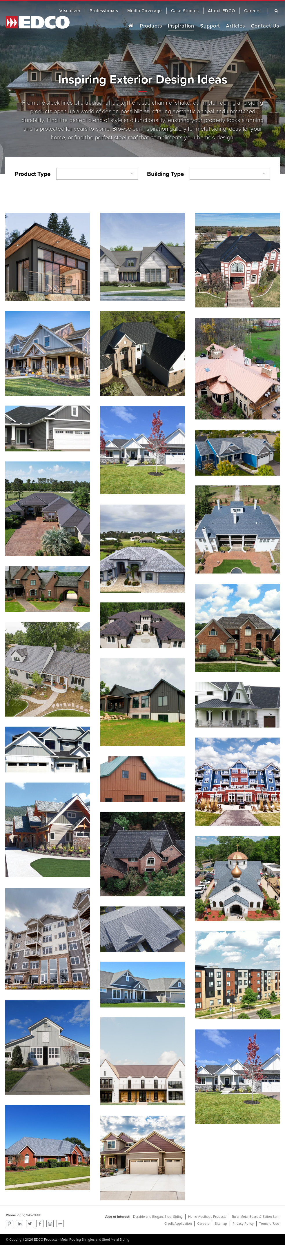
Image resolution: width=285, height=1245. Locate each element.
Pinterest (9, 1223)
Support (210, 26)
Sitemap (221, 1223)
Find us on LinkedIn (19, 1223)
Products (151, 26)
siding (255, 102)
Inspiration (181, 26)
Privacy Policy (243, 1223)
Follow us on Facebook (39, 1223)
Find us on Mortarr (60, 1223)
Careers (203, 1223)
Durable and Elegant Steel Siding (158, 1216)
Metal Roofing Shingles (77, 1239)
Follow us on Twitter (29, 1223)
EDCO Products (45, 1239)
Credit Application (178, 1223)
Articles (235, 26)
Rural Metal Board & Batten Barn (255, 1216)
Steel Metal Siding (115, 1239)
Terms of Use (269, 1223)
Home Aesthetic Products (207, 1216)
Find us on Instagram (50, 1223)
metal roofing (219, 102)
